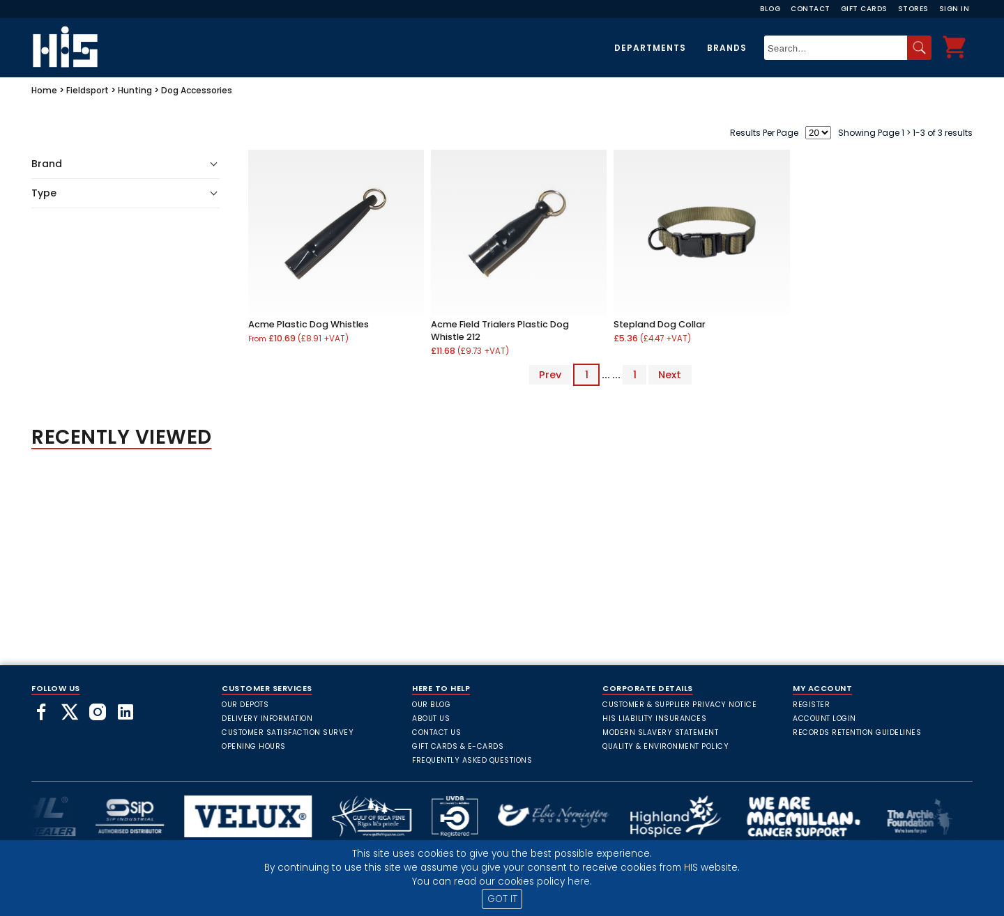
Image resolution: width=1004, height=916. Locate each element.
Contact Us (436, 732)
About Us (431, 718)
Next (669, 375)
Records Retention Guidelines (857, 732)
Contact (810, 8)
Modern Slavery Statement (660, 732)
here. (580, 881)
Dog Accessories (196, 90)
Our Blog (431, 704)
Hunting (135, 90)
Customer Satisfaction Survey (287, 732)
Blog (770, 8)
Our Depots (245, 704)
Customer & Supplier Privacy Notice (679, 704)
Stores (913, 8)
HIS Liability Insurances (654, 718)
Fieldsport (87, 90)
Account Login (824, 718)
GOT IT (502, 899)
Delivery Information (267, 718)
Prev (550, 375)
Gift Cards (864, 8)
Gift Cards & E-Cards (457, 746)
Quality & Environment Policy (665, 746)
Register (811, 704)
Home (44, 90)
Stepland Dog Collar (660, 324)
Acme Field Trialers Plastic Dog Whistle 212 (500, 330)
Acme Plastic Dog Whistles (308, 324)
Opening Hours (254, 746)
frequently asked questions (472, 760)
